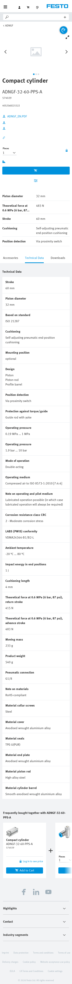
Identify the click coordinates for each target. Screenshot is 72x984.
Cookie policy (29, 961)
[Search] (36, 17)
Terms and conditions (43, 952)
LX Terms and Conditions (31, 971)
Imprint (5, 952)
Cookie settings (55, 971)
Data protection (20, 952)
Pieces (6, 148)
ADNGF (9, 25)
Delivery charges (10, 961)
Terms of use (64, 952)
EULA (12, 971)
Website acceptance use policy (55, 961)
